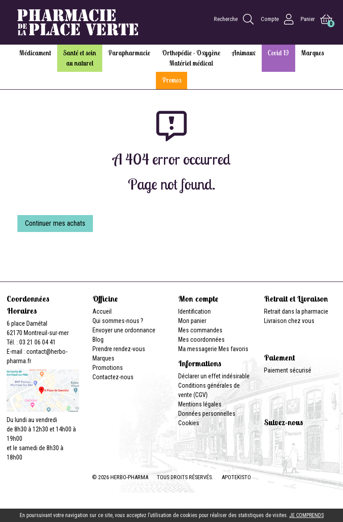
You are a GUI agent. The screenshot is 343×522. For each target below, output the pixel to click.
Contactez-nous (113, 377)
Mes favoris (233, 348)
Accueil (102, 311)
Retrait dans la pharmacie (296, 311)
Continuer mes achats (55, 223)
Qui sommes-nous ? (117, 320)
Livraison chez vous (289, 320)
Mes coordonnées (201, 339)
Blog (98, 339)
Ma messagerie (197, 348)
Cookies (188, 423)
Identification (194, 311)
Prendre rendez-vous (118, 348)
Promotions (107, 367)
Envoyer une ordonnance (123, 330)
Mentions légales (200, 404)
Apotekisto (236, 477)
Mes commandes (200, 330)
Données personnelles (206, 413)
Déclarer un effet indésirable (214, 376)
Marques (103, 358)
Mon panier (192, 320)
